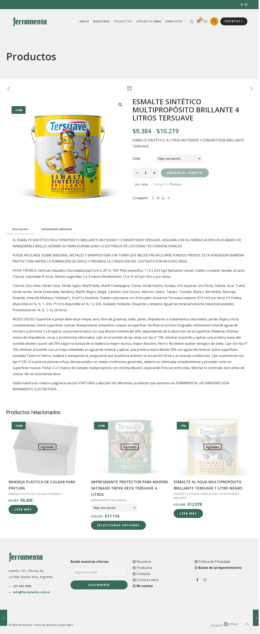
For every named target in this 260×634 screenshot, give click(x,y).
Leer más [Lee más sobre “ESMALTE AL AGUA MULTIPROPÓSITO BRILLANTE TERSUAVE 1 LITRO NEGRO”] (188, 513)
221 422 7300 (22, 586)
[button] (120, 105)
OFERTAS (233, 21)
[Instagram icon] (245, 4)
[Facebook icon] (241, 4)
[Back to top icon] (247, 624)
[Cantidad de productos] (145, 173)
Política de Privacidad (214, 561)
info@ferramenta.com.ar (31, 592)
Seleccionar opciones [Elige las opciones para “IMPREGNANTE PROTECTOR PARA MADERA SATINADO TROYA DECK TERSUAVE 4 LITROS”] (118, 525)
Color (136, 158)
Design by (225, 625)
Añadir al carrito (185, 173)
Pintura (175, 184)
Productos (144, 567)
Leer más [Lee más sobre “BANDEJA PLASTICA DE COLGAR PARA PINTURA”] (23, 509)
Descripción (20, 229)
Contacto (143, 574)
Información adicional (56, 229)
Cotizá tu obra (147, 580)
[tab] (20, 229)
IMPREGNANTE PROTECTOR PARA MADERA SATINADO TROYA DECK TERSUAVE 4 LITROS (129, 488)
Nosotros (143, 561)
